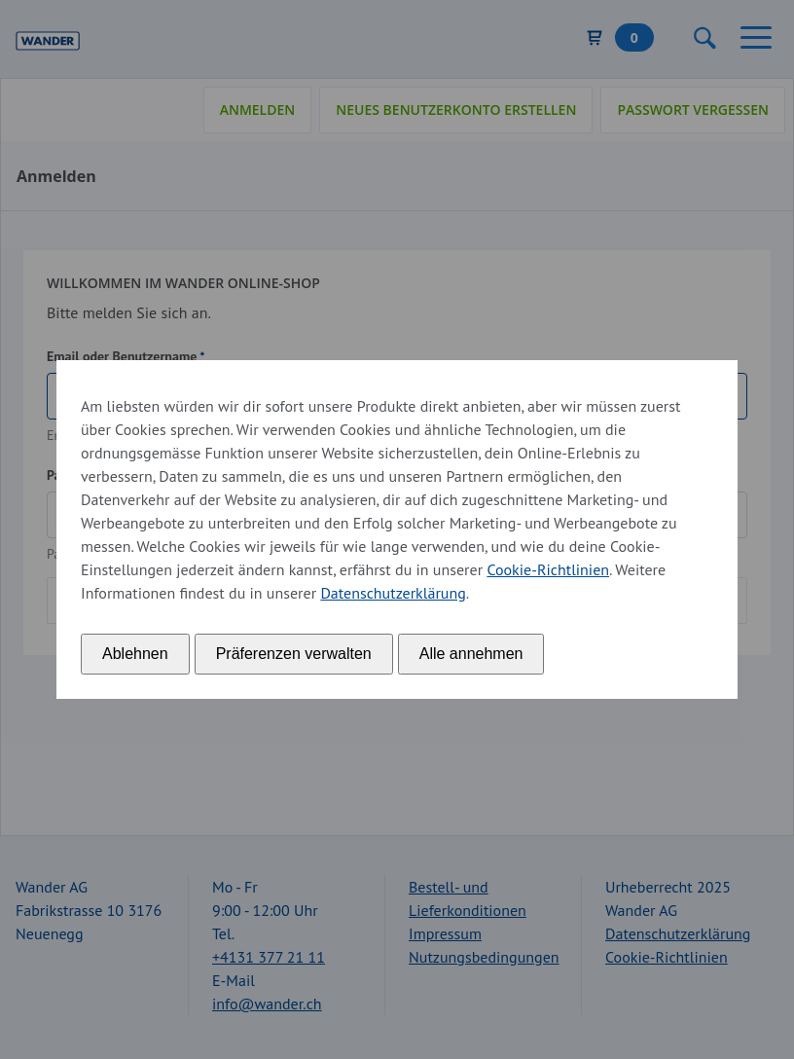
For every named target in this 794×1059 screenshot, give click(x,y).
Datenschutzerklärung (392, 593)
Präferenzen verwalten (294, 653)
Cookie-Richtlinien (548, 569)
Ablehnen (135, 653)
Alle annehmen (471, 653)
